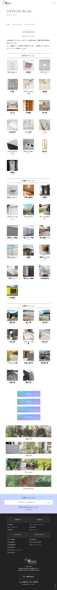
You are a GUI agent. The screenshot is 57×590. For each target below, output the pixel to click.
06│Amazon (11, 552)
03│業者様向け (11, 544)
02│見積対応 (11, 542)
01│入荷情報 (11, 539)
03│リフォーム (33, 529)
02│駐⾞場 (32, 527)
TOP (8, 24)
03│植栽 (9, 529)
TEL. (28, 582)
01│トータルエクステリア (36, 524)
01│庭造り (10, 524)
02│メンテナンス (12, 527)
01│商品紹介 (33, 539)
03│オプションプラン (35, 544)
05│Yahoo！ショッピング (14, 550)
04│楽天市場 (11, 547)
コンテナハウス (17, 24)
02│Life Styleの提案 (35, 542)
